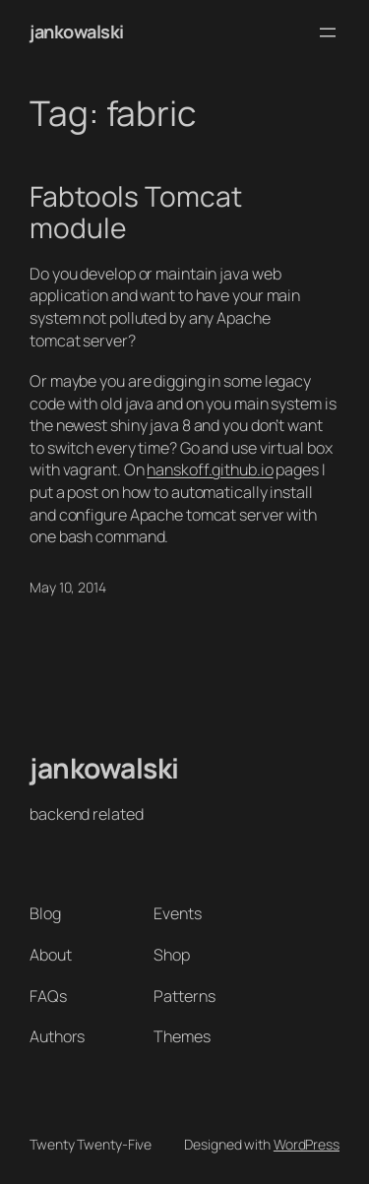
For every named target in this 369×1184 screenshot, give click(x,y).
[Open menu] (327, 32)
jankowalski (77, 31)
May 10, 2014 (68, 587)
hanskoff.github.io (210, 469)
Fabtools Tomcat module (136, 212)
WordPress (306, 1144)
